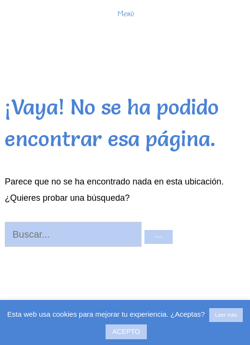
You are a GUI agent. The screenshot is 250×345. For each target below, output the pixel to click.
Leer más (226, 315)
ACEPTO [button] (126, 331)
